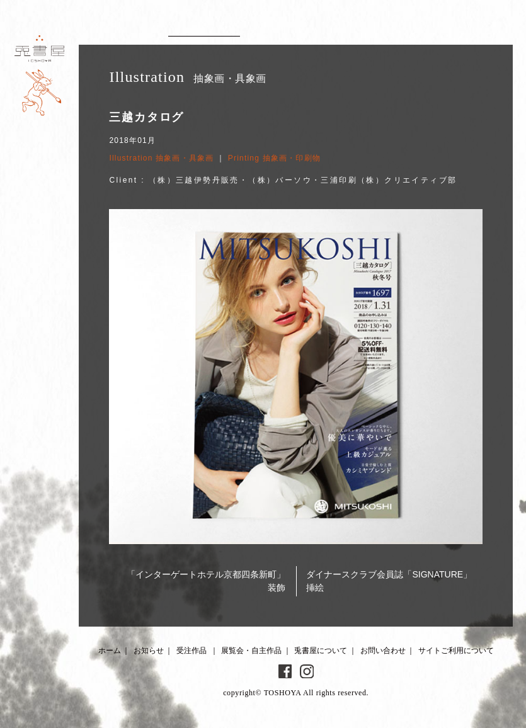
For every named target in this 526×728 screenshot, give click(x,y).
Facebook (285, 671)
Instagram (307, 671)
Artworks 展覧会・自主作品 (304, 29)
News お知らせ (116, 29)
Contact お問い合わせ (464, 29)
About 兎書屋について (386, 29)
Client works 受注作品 (204, 29)
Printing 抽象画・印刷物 (274, 158)
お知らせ (149, 650)
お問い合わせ (383, 650)
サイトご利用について (456, 650)
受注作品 (191, 650)
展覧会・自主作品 (251, 650)
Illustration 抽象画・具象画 (161, 158)
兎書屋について (320, 650)
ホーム (109, 650)
